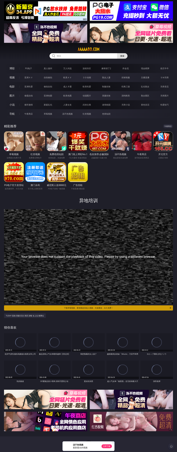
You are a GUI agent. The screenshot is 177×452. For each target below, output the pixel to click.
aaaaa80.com (88, 49)
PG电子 (28, 68)
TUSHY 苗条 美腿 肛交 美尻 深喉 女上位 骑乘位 (25, 315)
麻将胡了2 (106, 68)
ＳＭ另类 (164, 77)
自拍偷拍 (48, 77)
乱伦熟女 (145, 86)
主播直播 (145, 77)
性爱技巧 (164, 104)
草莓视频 (48, 113)
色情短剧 (106, 113)
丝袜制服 (126, 77)
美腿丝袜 (106, 95)
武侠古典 (87, 104)
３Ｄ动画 (87, 77)
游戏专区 (87, 68)
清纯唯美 (126, 95)
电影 (12, 86)
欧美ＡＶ (67, 77)
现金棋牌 (145, 68)
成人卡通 (67, 86)
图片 (12, 95)
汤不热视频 (67, 113)
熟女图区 (145, 95)
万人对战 (67, 68)
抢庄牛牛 (164, 68)
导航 (12, 113)
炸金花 (126, 68)
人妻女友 (67, 104)
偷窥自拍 (28, 95)
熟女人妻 (106, 77)
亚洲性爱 (28, 86)
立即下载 (106, 446)
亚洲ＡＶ (28, 77)
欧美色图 (67, 95)
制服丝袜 (106, 86)
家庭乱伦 (48, 104)
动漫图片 (87, 95)
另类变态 (164, 86)
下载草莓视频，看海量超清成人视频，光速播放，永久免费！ (118, 308)
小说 (12, 104)
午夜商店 (28, 113)
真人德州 (48, 68)
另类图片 (164, 95)
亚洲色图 (48, 95)
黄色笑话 (145, 104)
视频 (12, 77)
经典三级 (126, 86)
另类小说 (126, 104)
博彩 (12, 68)
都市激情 (28, 104)
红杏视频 (87, 113)
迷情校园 (106, 104)
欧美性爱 (87, 86)
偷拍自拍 (48, 86)
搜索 (122, 56)
